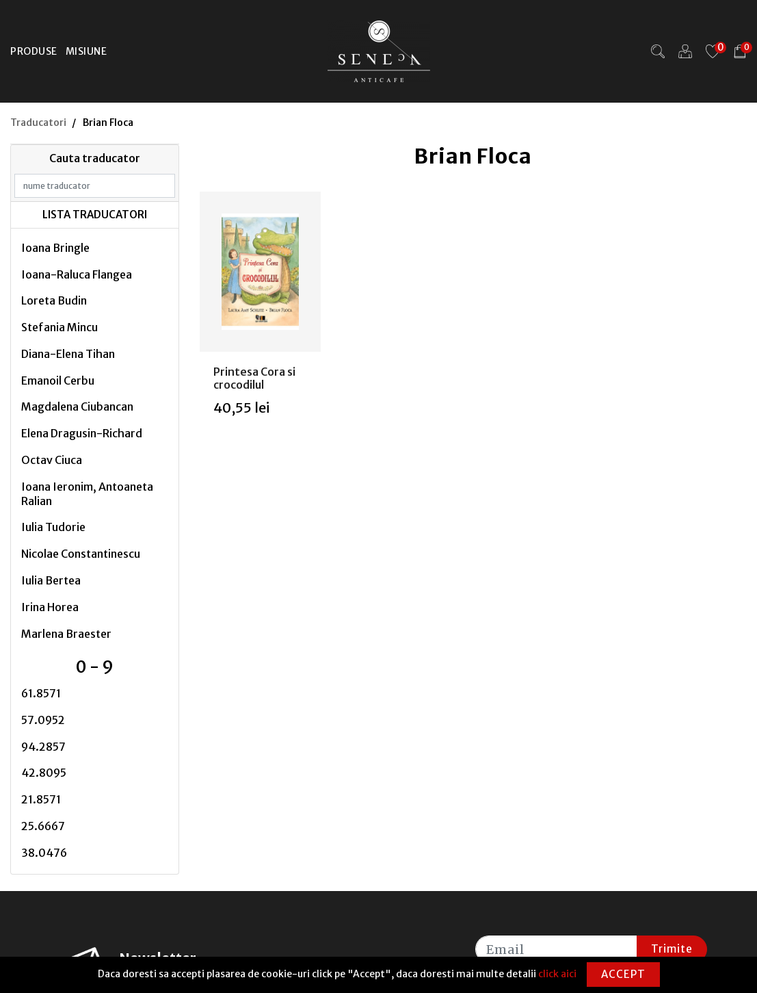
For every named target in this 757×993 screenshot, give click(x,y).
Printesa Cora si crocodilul (254, 378)
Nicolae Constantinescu (80, 553)
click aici (557, 974)
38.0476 (44, 853)
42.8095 (43, 772)
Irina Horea (50, 607)
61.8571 (41, 693)
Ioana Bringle (55, 248)
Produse (33, 51)
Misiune (86, 51)
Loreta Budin (54, 300)
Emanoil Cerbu (57, 380)
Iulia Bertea (51, 580)
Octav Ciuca (51, 460)
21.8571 (41, 799)
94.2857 (43, 746)
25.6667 (43, 826)
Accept (623, 974)
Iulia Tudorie (53, 527)
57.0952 (43, 720)
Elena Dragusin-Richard (81, 433)
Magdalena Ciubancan (77, 406)
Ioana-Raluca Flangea (76, 274)
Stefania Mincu (59, 327)
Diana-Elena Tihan (68, 354)
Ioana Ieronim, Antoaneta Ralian (87, 494)
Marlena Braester (66, 634)
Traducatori (38, 122)
